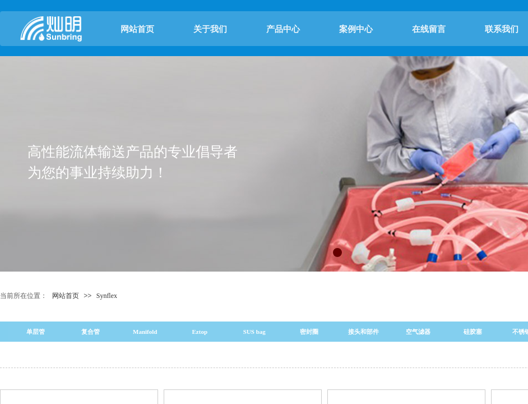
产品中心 (283, 29)
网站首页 (137, 29)
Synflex (106, 296)
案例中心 (356, 29)
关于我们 (210, 29)
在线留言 (429, 29)
